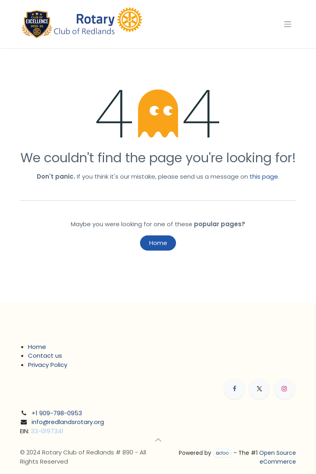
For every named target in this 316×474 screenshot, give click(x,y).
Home (158, 243)
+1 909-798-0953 (57, 413)
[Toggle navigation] (287, 23)
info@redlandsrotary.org (68, 422)
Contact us (45, 355)
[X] (259, 388)
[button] (158, 439)
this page (264, 176)
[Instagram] (284, 388)
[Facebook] (234, 388)
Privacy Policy (47, 364)
